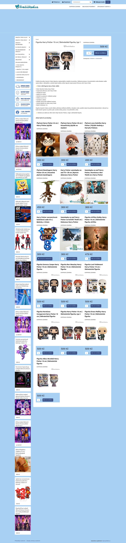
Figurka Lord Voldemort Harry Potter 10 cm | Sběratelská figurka (94, 266)
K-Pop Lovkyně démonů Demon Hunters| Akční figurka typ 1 (22, 423)
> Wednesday (20, 80)
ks (39, 164)
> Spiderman (20, 77)
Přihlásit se (56, 2)
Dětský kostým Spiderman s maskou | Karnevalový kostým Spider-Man (23, 230)
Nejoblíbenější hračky (23, 51)
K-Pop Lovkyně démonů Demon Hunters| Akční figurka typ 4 (22, 313)
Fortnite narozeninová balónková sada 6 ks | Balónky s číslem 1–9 (22, 341)
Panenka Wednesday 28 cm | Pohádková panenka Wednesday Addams (22, 258)
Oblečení (23, 59)
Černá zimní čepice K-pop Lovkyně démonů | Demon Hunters (23, 368)
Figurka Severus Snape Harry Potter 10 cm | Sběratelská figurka (48, 266)
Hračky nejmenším (23, 43)
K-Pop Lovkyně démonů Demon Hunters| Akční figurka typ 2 (22, 120)
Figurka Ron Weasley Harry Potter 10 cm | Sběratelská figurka (71, 266)
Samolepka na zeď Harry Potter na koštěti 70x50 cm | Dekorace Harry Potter (71, 219)
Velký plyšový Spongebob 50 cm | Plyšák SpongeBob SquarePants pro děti (23, 175)
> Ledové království (22, 74)
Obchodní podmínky (88, 6)
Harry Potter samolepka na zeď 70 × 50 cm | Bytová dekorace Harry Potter (71, 172)
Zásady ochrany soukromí (33, 540)
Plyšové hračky (23, 47)
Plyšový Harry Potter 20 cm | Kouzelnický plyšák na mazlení (71, 125)
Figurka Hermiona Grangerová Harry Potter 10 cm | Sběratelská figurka (47, 313)
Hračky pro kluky (23, 37)
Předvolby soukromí (20, 540)
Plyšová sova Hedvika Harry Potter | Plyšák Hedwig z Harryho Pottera (95, 125)
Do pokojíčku (23, 54)
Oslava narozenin (21, 62)
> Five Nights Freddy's (20, 65)
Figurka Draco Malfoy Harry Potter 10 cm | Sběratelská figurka (95, 313)
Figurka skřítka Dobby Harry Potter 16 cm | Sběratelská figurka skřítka (95, 219)
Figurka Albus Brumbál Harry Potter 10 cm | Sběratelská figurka (48, 361)
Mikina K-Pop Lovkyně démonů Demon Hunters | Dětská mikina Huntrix (23, 396)
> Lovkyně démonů (22, 72)
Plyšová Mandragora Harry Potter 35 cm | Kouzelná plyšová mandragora (47, 172)
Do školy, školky (23, 57)
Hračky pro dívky (23, 40)
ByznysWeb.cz (106, 540)
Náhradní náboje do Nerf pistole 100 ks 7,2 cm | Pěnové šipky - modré (22, 203)
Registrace (66, 2)
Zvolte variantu (45, 258)
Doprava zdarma (74, 6)
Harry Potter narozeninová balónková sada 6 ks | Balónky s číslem (47, 219)
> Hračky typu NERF (22, 69)
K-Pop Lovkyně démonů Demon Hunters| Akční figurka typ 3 (22, 148)
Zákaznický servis (104, 6)
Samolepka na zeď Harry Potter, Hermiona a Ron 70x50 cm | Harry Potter (94, 172)
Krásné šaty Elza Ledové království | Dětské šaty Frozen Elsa (22, 285)
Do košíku (100, 53)
